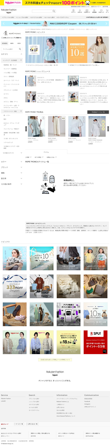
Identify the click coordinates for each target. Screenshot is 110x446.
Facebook (87, 401)
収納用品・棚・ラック (10, 65)
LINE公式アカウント (90, 407)
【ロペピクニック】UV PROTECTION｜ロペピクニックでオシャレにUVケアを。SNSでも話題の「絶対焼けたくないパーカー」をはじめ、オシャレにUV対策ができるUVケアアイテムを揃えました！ (94, 100)
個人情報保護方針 (12, 441)
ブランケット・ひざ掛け (11, 90)
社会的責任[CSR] (23, 441)
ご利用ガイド (60, 404)
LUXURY (3, 401)
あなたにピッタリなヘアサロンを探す (11, 433)
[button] (37, 131)
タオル (6, 98)
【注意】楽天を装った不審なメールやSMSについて (55, 359)
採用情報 (31, 441)
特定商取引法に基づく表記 (64, 413)
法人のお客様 (60, 410)
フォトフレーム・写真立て (11, 129)
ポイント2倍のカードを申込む (66, 433)
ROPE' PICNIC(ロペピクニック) (51, 29)
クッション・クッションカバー (11, 85)
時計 (5, 119)
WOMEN (4, 43)
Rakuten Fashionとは (63, 401)
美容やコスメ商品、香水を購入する (40, 433)
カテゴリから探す (34, 404)
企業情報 (3, 441)
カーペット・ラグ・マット (11, 80)
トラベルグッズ (8, 142)
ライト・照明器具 (9, 76)
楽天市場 (105, 6)
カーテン (6, 94)
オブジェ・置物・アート (11, 101)
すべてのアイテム (34, 410)
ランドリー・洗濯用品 (10, 69)
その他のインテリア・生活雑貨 (11, 147)
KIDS (19, 43)
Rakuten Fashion (35, 29)
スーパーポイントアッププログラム (67, 398)
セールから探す (33, 407)
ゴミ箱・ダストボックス (11, 138)
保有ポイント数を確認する (93, 433)
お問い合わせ (60, 407)
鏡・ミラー (7, 115)
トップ (27, 29)
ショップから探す (34, 401)
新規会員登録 (88, 398)
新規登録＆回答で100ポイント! (80, 6)
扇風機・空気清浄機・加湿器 (11, 133)
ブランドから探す (34, 398)
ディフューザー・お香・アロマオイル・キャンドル (11, 106)
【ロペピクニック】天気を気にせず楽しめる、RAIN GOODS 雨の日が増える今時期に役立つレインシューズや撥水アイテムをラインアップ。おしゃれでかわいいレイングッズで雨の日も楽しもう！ (94, 84)
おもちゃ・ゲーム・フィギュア (11, 124)
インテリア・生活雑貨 (10, 60)
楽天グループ (95, 6)
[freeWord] (12, 49)
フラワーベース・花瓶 (10, 111)
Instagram (87, 404)
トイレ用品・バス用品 (10, 72)
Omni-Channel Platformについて (66, 416)
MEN (11, 43)
